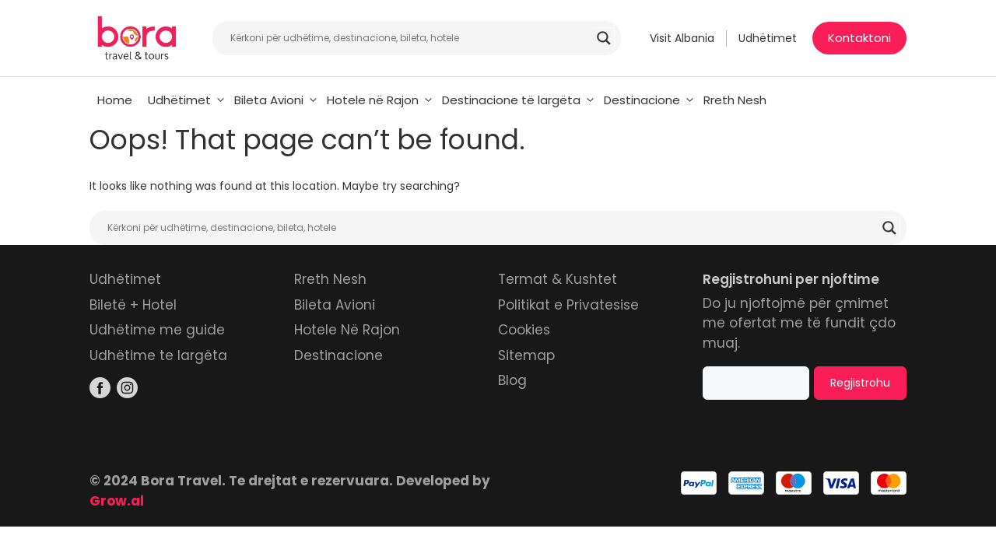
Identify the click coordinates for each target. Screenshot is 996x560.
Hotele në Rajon (380, 100)
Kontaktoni (859, 38)
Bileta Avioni (276, 100)
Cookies (524, 329)
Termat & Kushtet (557, 279)
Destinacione (650, 100)
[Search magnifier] (604, 38)
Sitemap (526, 355)
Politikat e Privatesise (568, 305)
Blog (512, 380)
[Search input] (409, 38)
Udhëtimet (767, 38)
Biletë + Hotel (133, 305)
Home (114, 100)
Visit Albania (682, 38)
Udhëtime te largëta (158, 355)
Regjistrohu (860, 382)
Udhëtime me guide (157, 329)
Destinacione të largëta (519, 100)
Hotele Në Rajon (347, 329)
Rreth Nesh (734, 100)
